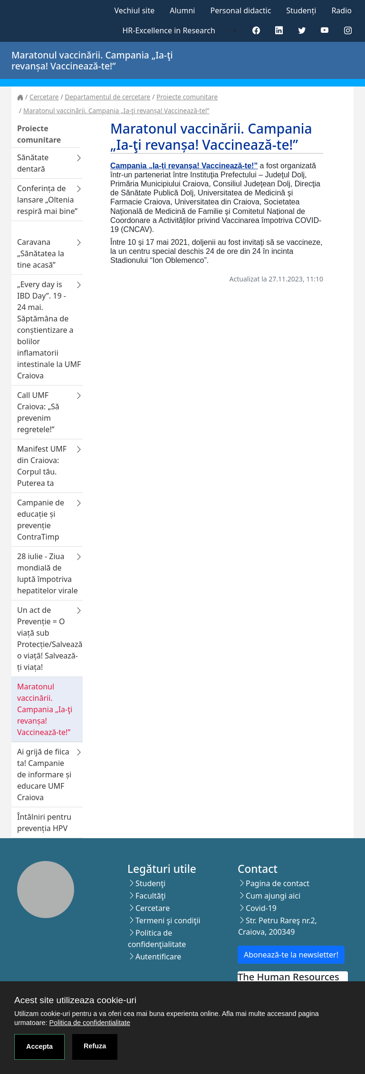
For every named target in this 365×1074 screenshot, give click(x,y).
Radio (341, 10)
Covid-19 (261, 908)
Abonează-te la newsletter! (291, 954)
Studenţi (150, 883)
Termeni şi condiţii (168, 920)
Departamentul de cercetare (107, 96)
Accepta (39, 1046)
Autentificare (158, 956)
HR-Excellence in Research (169, 30)
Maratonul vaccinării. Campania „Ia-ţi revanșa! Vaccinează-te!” (116, 110)
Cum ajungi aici (273, 895)
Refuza (95, 1046)
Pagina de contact (277, 883)
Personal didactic (240, 10)
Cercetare (43, 96)
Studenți (301, 10)
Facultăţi (150, 895)
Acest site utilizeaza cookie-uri (75, 1000)
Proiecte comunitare (187, 96)
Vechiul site (134, 10)
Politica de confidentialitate (89, 1022)
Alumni (182, 10)
